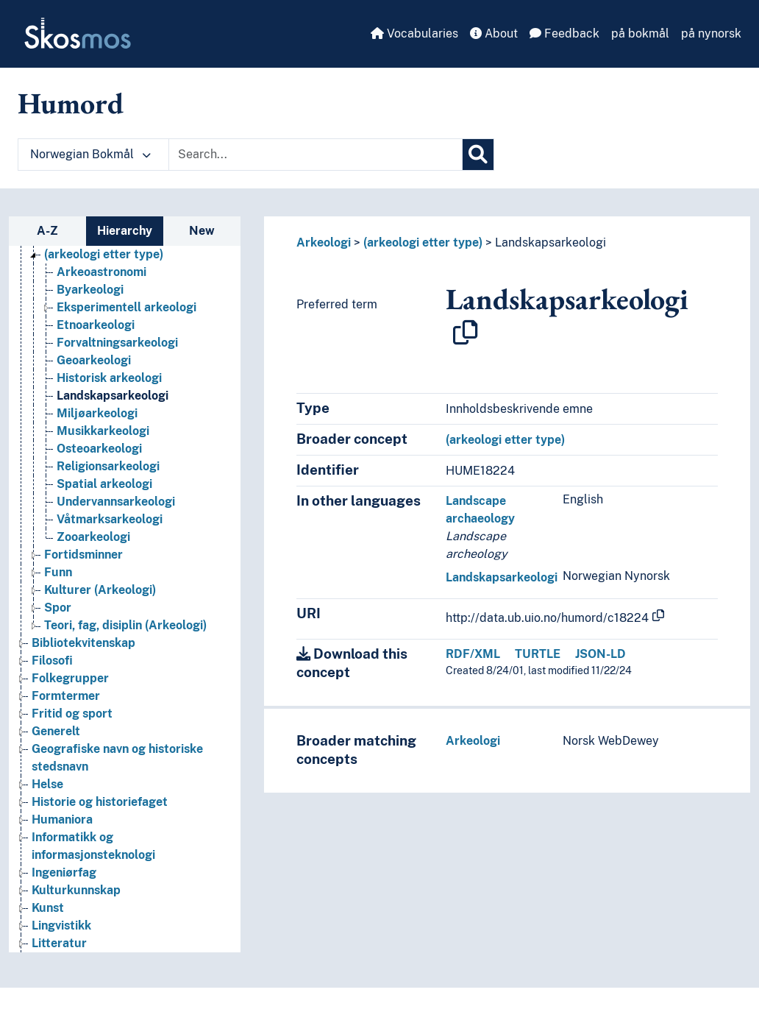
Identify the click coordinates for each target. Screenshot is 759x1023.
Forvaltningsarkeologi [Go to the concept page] (117, 343)
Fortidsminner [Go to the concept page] (83, 555)
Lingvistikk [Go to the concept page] (61, 925)
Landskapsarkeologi (550, 242)
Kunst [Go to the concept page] (48, 908)
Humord (71, 103)
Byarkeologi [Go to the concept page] (90, 290)
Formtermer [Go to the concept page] (66, 696)
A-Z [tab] (47, 231)
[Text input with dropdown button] (315, 154)
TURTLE (537, 654)
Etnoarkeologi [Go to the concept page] (96, 325)
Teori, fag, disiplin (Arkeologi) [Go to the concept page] (125, 625)
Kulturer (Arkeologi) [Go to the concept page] (100, 590)
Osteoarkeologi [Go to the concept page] (99, 449)
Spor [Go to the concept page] (57, 608)
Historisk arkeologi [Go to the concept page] (109, 378)
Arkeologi (323, 242)
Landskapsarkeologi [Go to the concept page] (112, 396)
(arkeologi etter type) (422, 242)
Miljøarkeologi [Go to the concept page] (97, 413)
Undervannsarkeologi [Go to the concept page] (116, 502)
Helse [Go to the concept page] (47, 784)
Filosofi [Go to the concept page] (52, 661)
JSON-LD (600, 654)
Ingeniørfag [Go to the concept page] (64, 872)
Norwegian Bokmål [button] (90, 154)
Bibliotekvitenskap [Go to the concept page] (83, 643)
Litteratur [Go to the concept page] (59, 943)
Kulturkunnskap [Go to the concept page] (76, 890)
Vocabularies (414, 33)
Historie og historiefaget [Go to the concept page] (100, 802)
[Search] (478, 154)
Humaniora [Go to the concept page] (62, 819)
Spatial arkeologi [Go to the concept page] (104, 484)
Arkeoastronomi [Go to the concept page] (101, 272)
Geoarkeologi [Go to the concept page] (94, 360)
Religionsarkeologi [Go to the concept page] (108, 466)
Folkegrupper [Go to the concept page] (70, 678)
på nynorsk (711, 33)
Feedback (564, 33)
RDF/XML (473, 654)
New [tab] (202, 231)
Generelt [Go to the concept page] (56, 731)
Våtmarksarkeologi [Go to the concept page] (110, 519)
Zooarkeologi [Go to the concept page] (93, 537)
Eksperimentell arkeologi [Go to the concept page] (126, 307)
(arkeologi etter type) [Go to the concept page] (103, 254)
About (494, 33)
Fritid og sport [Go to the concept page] (72, 714)
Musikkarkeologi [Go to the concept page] (103, 431)
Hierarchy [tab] (124, 231)
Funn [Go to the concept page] (58, 572)
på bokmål (640, 33)
